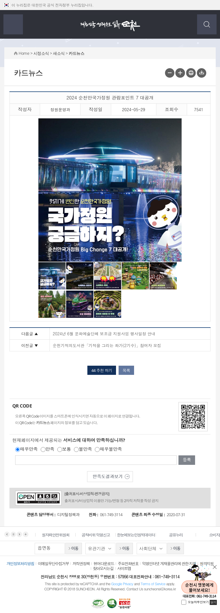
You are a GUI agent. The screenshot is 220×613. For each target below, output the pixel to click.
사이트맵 (124, 568)
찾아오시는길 (103, 568)
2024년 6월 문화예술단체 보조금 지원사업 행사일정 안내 (104, 333)
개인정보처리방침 (20, 563)
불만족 (85, 449)
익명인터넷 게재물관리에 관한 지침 (169, 563)
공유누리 (179, 535)
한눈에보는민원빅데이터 (139, 535)
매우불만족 (111, 449)
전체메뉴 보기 (13, 24)
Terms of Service (153, 583)
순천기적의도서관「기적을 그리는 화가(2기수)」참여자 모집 (107, 345)
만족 (50, 449)
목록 (126, 370)
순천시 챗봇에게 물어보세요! (199, 581)
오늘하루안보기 (198, 602)
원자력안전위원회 (59, 535)
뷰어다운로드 (103, 563)
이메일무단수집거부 (53, 563)
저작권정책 (81, 563)
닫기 (214, 567)
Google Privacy (122, 583)
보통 (66, 449)
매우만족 (29, 449)
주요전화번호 (128, 563)
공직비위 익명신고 (99, 535)
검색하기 (207, 24)
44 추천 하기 (101, 370)
